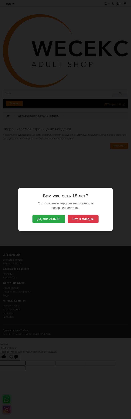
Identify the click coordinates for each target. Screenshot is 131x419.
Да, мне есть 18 (48, 219)
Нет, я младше (83, 219)
